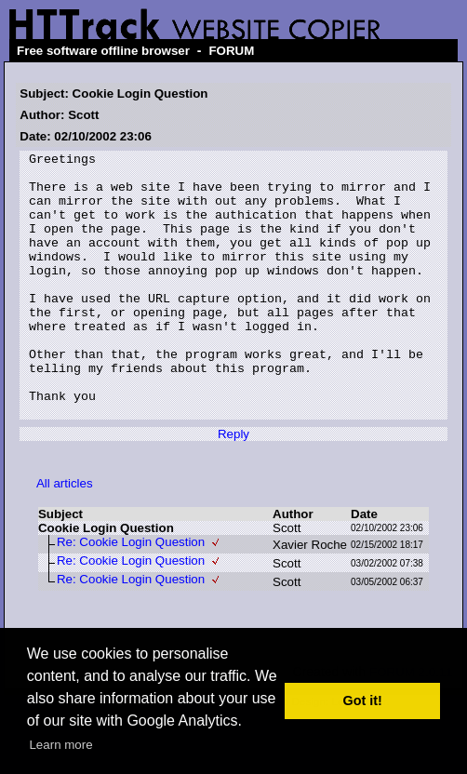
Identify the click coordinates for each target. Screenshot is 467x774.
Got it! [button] (362, 700)
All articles (64, 536)
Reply (233, 487)
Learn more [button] (60, 745)
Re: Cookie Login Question (131, 595)
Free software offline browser (103, 51)
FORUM (231, 51)
